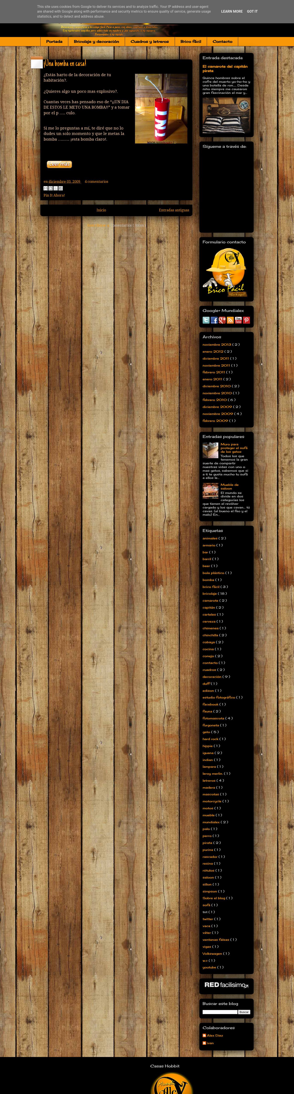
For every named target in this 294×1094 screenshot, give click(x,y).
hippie (208, 746)
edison (209, 690)
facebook (211, 704)
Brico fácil (191, 41)
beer (207, 566)
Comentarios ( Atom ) (128, 225)
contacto (211, 663)
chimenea (211, 628)
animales (211, 538)
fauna (208, 711)
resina (208, 863)
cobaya (209, 642)
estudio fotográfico (219, 697)
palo (207, 829)
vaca (207, 926)
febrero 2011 (214, 372)
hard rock (211, 739)
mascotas (211, 794)
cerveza (210, 621)
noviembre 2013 (217, 344)
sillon (208, 884)
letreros (210, 780)
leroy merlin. (213, 773)
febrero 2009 (216, 420)
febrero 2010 (215, 400)
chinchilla (211, 635)
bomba (209, 580)
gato (207, 732)
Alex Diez (215, 1035)
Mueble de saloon (230, 486)
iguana (209, 753)
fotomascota (214, 718)
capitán (209, 607)
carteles (210, 614)
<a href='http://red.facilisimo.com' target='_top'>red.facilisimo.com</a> (227, 985)
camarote (211, 600)
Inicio (101, 210)
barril (207, 559)
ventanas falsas (216, 939)
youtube (210, 967)
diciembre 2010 (217, 386)
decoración (212, 676)
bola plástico (214, 573)
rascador (211, 856)
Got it (252, 11)
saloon (209, 877)
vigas (207, 946)
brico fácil (211, 587)
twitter (208, 919)
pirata (208, 843)
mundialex (212, 822)
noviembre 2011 (217, 365)
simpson (210, 891)
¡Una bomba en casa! (65, 64)
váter (207, 932)
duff (207, 683)
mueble (209, 815)
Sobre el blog (214, 898)
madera (209, 787)
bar (206, 552)
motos (208, 808)
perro (208, 836)
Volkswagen (213, 953)
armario (209, 545)
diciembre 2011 (216, 358)
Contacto (222, 41)
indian (208, 760)
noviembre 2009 (218, 414)
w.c (206, 960)
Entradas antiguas (174, 210)
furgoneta (211, 725)
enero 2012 (213, 351)
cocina (209, 649)
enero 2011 (213, 379)
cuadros (210, 670)
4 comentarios (96, 182)
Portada (54, 41)
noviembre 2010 (218, 393)
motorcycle (212, 801)
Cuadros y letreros (150, 41)
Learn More (232, 11)
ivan (210, 1043)
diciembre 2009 (218, 407)
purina (208, 850)
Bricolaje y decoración (96, 41)
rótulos (209, 870)
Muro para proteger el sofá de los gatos (234, 447)
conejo (209, 656)
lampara (210, 766)
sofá (207, 905)
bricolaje (210, 593)
